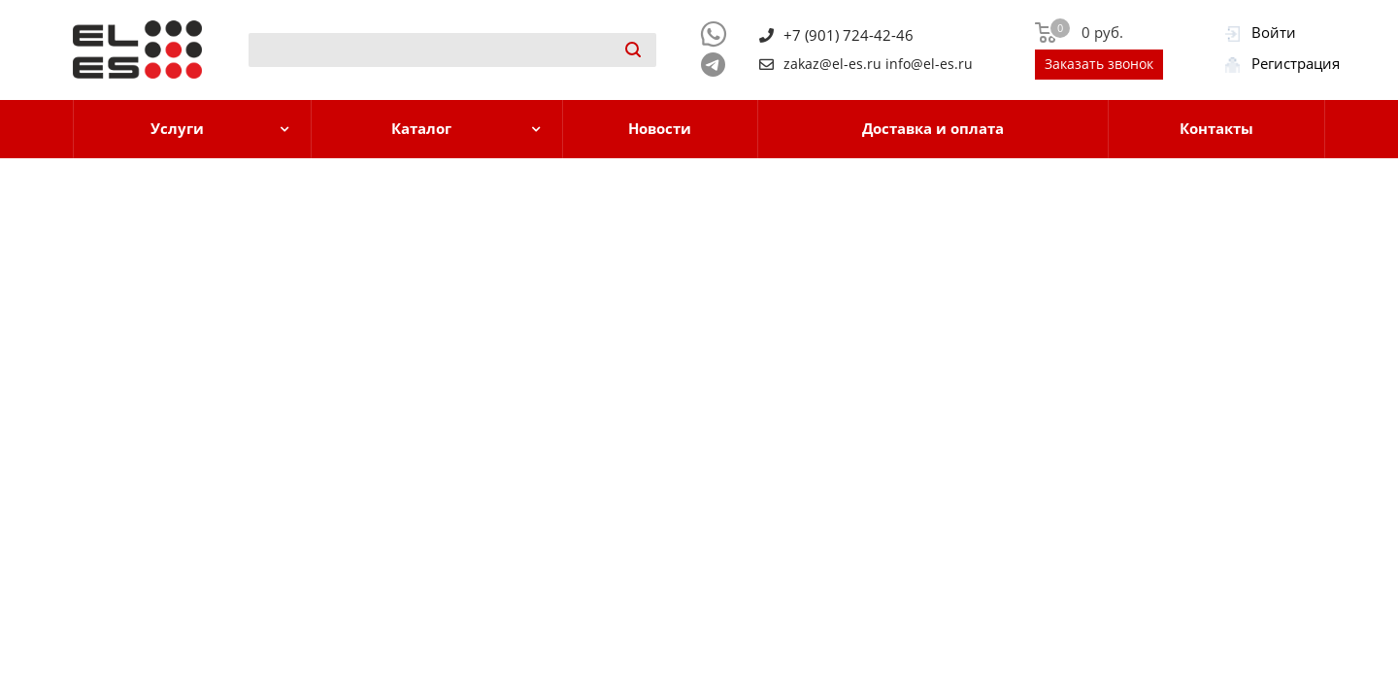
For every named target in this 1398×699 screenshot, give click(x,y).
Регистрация (1295, 63)
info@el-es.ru (929, 64)
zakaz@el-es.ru (832, 64)
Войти (1273, 32)
